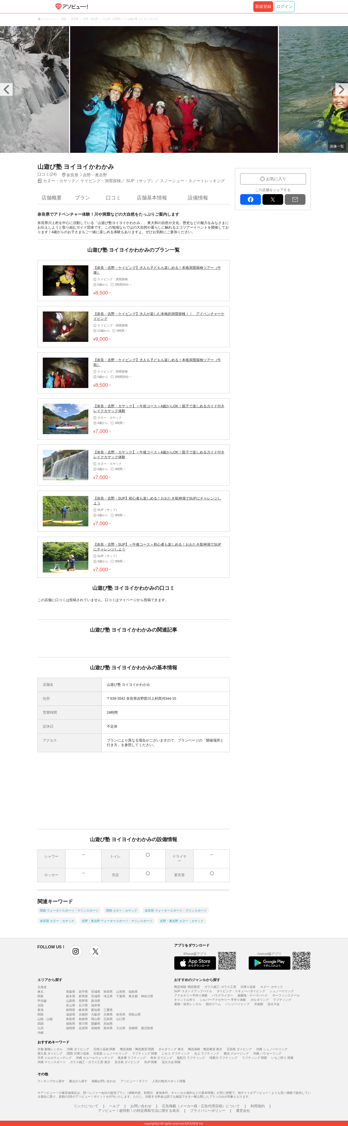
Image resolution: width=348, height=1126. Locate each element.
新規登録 (263, 6)
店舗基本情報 (152, 197)
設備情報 (198, 197)
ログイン (284, 6)
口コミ (113, 197)
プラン (82, 197)
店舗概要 (52, 197)
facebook (250, 199)
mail (295, 199)
